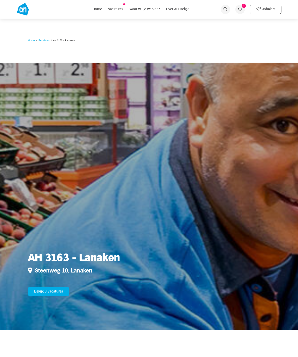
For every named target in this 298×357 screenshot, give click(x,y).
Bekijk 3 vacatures (48, 291)
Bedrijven (43, 40)
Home (31, 40)
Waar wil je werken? (145, 9)
